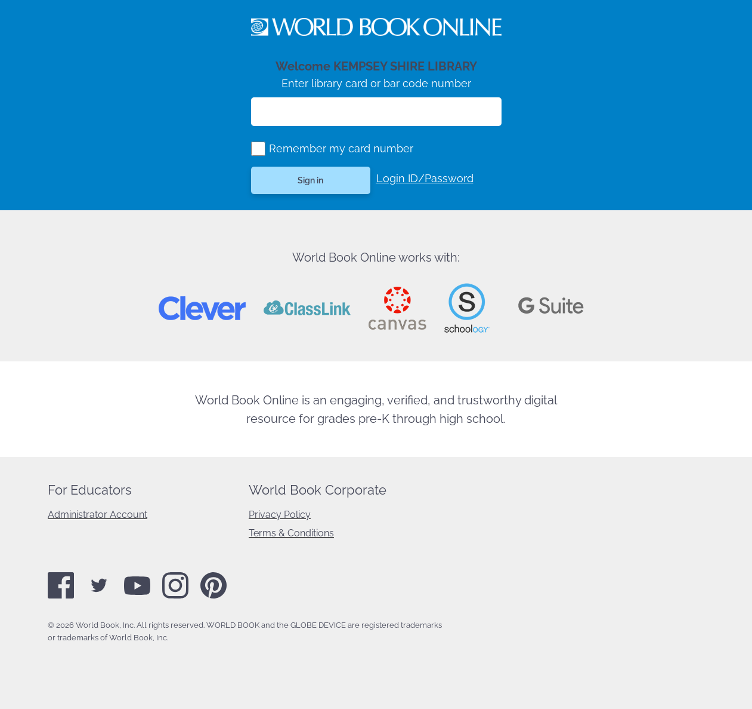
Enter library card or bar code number (376, 83)
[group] (258, 149)
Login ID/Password (425, 178)
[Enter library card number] (376, 111)
